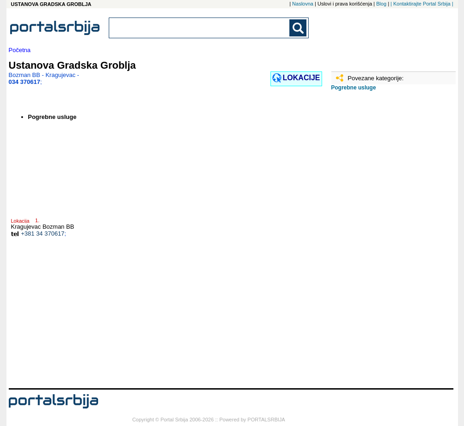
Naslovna (302, 3)
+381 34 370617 (43, 233)
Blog (381, 3)
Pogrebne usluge (353, 87)
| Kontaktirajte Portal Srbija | (422, 3)
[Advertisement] (377, 243)
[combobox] (200, 27)
